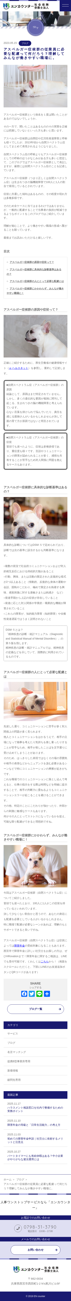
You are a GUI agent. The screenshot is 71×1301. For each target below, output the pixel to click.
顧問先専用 (14, 1079)
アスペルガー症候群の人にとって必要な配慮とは (37, 281)
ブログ (25, 43)
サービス (12, 1033)
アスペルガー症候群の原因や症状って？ (32, 262)
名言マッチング (16, 1052)
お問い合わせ (36, 1249)
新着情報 (12, 1070)
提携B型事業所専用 (18, 1061)
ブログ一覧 (35, 1008)
